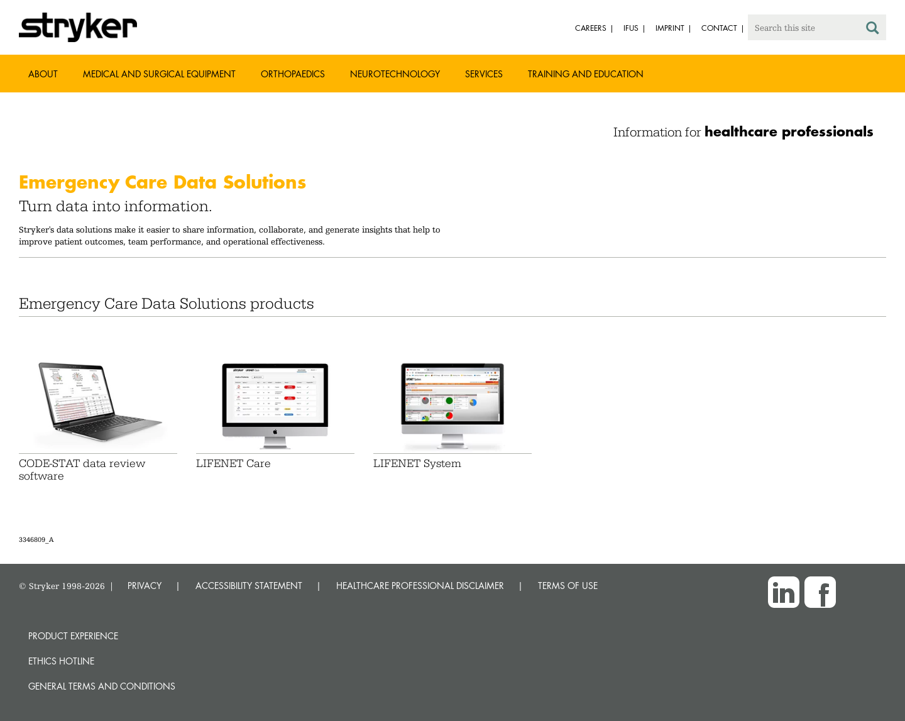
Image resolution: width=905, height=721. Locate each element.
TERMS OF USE (568, 586)
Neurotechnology (395, 74)
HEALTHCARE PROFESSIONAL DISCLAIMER (420, 586)
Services (484, 74)
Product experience (73, 636)
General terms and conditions (101, 686)
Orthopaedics (293, 74)
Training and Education (586, 74)
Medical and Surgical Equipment (159, 74)
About (43, 74)
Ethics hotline (61, 661)
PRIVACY (145, 586)
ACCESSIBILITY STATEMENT (248, 586)
